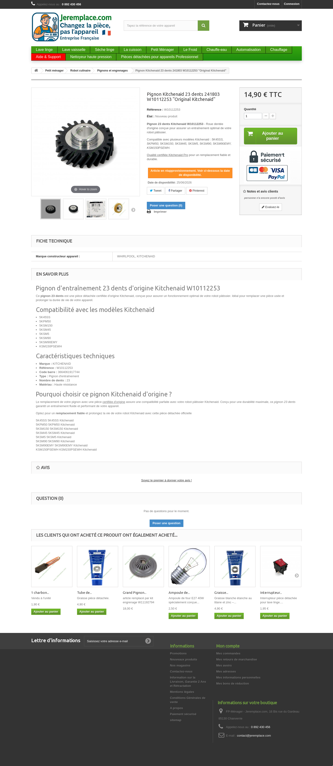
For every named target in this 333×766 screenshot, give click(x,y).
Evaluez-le (270, 207)
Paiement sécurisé (183, 714)
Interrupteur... (271, 593)
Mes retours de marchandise (236, 659)
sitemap (175, 720)
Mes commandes (228, 653)
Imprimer (160, 211)
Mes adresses (226, 671)
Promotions (178, 653)
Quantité (250, 109)
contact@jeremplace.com (254, 735)
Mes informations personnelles (238, 677)
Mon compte (228, 646)
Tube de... (84, 593)
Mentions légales (182, 692)
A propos (176, 708)
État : (150, 116)
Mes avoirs (224, 665)
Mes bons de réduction (232, 683)
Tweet (155, 190)
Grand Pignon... (134, 593)
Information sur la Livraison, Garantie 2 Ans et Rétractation (188, 682)
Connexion (291, 4)
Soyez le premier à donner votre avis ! (166, 480)
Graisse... (221, 593)
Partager (175, 190)
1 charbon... (40, 593)
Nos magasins (180, 665)
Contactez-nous (268, 4)
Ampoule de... (179, 593)
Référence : (155, 109)
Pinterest (196, 190)
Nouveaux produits (183, 659)
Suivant (133, 209)
